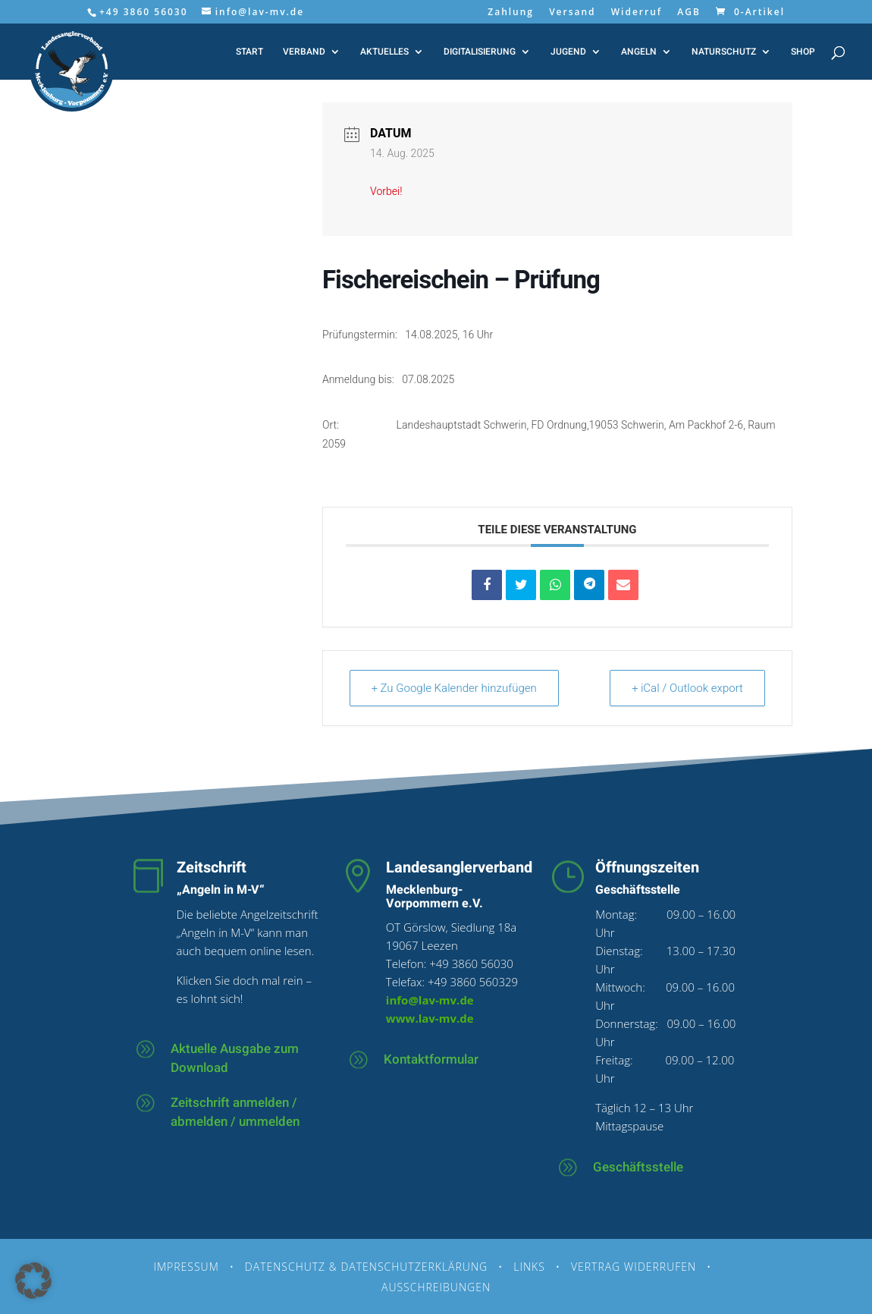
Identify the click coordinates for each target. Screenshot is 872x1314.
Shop (803, 52)
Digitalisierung (480, 52)
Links (529, 1266)
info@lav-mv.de (430, 1000)
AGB (689, 13)
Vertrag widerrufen (633, 1266)
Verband (304, 52)
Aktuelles (384, 52)
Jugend (568, 52)
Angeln (639, 52)
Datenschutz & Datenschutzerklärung (366, 1266)
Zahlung (511, 13)
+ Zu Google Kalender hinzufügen (454, 688)
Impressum (185, 1266)
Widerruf (636, 13)
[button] (33, 1280)
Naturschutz (724, 52)
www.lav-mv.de (430, 1018)
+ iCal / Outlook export (687, 688)
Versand (572, 13)
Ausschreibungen (436, 1287)
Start (249, 52)
